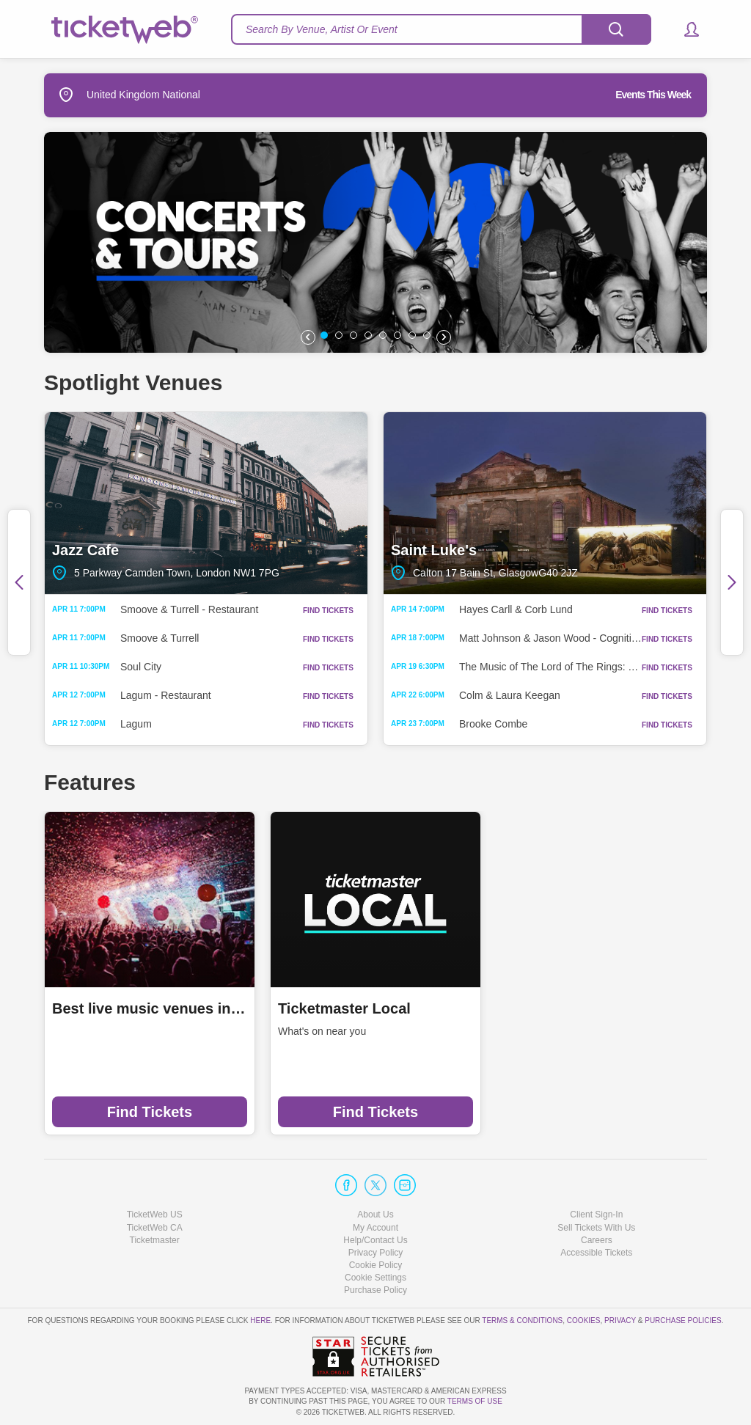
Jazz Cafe (206, 503)
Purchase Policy (375, 1290)
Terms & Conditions (522, 1320)
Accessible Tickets (596, 1253)
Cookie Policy (376, 1265)
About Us (375, 1214)
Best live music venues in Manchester (149, 1008)
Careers (596, 1240)
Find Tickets (149, 1112)
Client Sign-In (596, 1214)
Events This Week (653, 94)
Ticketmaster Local (344, 1008)
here (260, 1320)
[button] (684, 29)
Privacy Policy (375, 1253)
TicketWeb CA (155, 1228)
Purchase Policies (683, 1320)
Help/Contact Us (375, 1240)
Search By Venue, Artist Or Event (322, 29)
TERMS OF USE (474, 1401)
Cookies (584, 1320)
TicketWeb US (155, 1214)
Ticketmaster (155, 1240)
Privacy (620, 1320)
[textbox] (441, 29)
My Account (375, 1228)
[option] (375, 242)
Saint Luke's (545, 503)
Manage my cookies (376, 1277)
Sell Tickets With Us (596, 1228)
